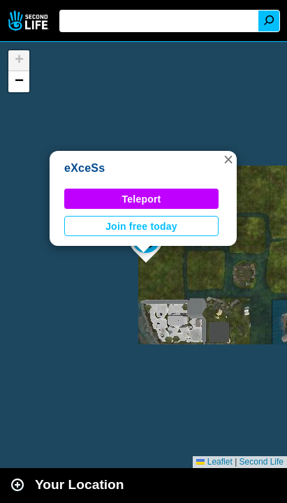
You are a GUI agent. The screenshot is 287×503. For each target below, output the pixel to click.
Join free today (141, 226)
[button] (228, 159)
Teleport (141, 199)
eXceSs (84, 168)
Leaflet (214, 462)
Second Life (29, 20)
